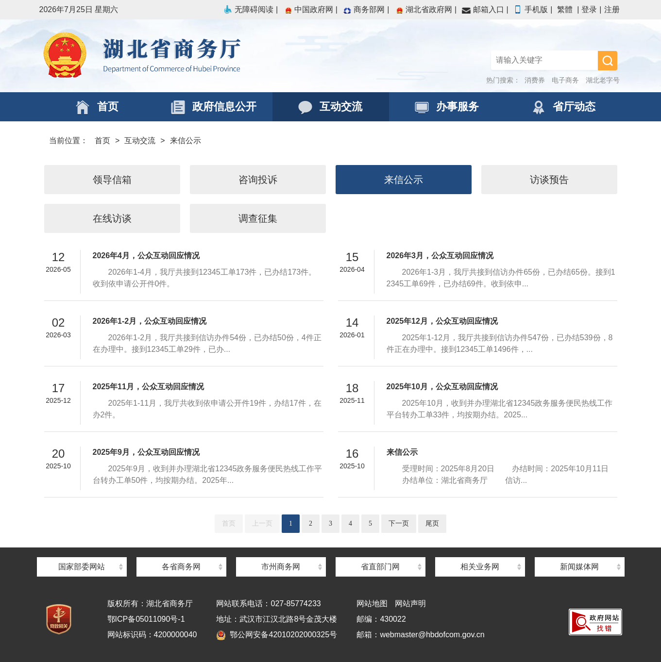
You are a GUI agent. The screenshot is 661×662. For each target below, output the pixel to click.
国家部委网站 (81, 567)
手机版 (530, 9)
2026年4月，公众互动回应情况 (146, 255)
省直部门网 (380, 567)
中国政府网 (308, 9)
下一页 (399, 523)
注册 (612, 9)
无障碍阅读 (248, 9)
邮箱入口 (482, 9)
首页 (102, 140)
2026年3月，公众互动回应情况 (440, 255)
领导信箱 (112, 179)
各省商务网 (181, 567)
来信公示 (185, 140)
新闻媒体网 (579, 567)
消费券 (535, 80)
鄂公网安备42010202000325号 (276, 634)
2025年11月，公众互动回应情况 (148, 386)
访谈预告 (549, 179)
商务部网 (363, 9)
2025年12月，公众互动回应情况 (442, 321)
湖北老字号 (603, 80)
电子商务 (565, 80)
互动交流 (139, 140)
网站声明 (410, 603)
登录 (589, 9)
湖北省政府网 (423, 9)
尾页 (432, 523)
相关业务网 (479, 567)
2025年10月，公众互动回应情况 (442, 386)
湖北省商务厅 (185, 55)
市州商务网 (280, 567)
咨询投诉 (257, 179)
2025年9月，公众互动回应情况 (146, 452)
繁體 (565, 9)
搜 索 (607, 60)
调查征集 (257, 218)
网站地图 (372, 603)
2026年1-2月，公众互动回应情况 (150, 321)
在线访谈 (112, 218)
